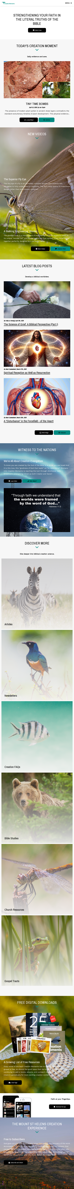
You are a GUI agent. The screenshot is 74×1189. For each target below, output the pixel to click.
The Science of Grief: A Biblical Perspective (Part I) (31, 324)
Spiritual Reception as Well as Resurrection (27, 373)
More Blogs (44, 433)
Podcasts (62, 433)
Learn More (13, 481)
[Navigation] (69, 3)
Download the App (60, 1107)
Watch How (37, 30)
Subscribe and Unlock (16, 1163)
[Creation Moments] (8, 3)
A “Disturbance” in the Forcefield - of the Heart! (29, 421)
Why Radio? (32, 481)
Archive (46, 120)
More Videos (40, 249)
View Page (13, 1083)
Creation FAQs (60, 249)
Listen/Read (28, 120)
